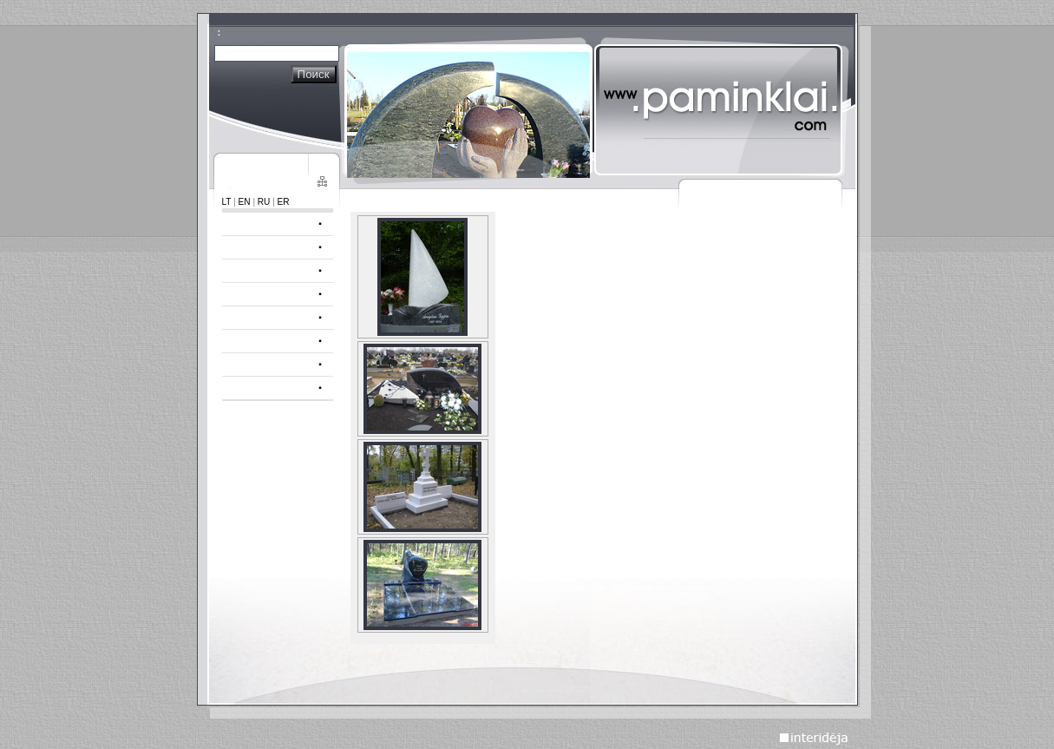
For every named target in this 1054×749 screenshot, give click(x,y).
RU (264, 202)
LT (227, 202)
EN (245, 202)
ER (284, 202)
